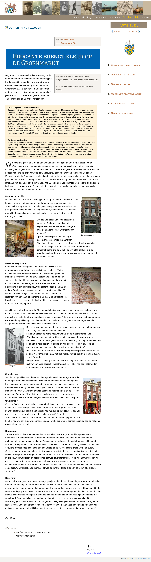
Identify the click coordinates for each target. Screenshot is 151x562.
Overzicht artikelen (123, 74)
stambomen (100, 17)
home (76, 17)
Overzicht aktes (120, 84)
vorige (115, 31)
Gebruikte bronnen (122, 113)
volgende (134, 31)
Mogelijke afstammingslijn (126, 93)
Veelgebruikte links (123, 103)
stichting (86, 17)
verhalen (115, 17)
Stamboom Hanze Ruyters (126, 65)
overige (145, 17)
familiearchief (130, 17)
